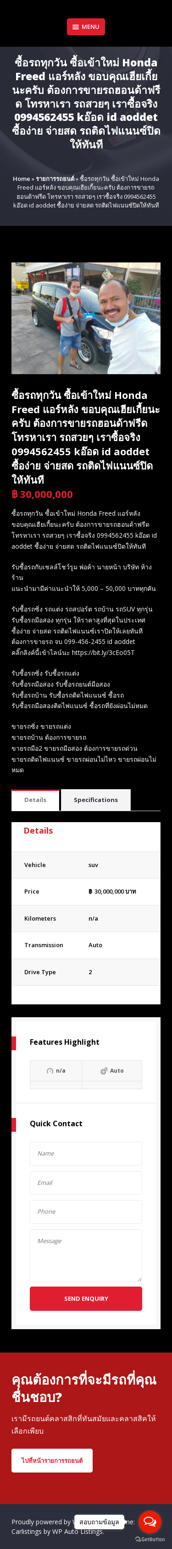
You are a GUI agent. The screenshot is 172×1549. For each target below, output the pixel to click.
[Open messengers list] (150, 1522)
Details (35, 800)
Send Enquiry (86, 1298)
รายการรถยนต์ (55, 179)
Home (21, 179)
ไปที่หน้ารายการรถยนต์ (52, 1460)
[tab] (35, 800)
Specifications (96, 800)
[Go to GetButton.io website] (150, 1540)
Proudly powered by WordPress (59, 1521)
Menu (86, 26)
